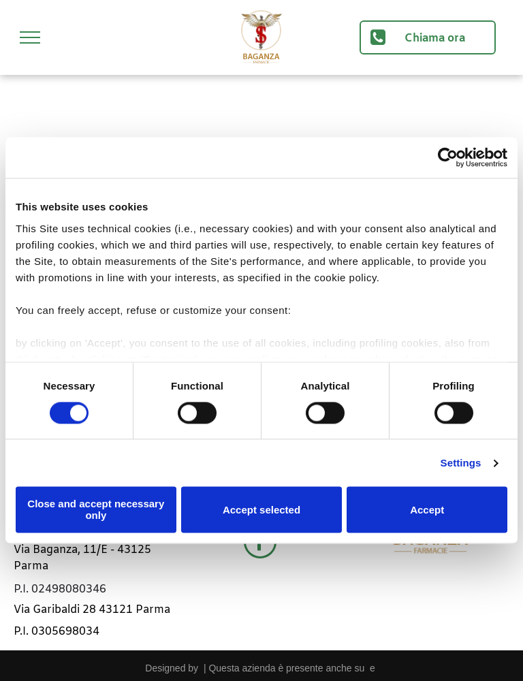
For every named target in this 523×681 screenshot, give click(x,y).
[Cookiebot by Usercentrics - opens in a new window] (447, 157)
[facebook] (260, 544)
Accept (427, 510)
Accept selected (261, 510)
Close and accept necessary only (95, 510)
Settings (461, 463)
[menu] (30, 37)
